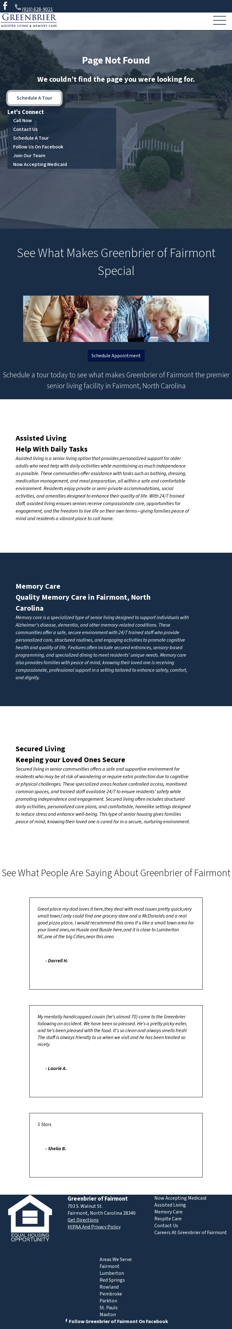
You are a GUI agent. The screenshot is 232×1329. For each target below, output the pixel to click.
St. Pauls (109, 1307)
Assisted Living (41, 438)
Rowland (109, 1287)
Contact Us (25, 129)
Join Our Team (29, 155)
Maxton (108, 1314)
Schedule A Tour (34, 98)
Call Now (22, 120)
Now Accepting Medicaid (40, 164)
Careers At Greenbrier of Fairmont (190, 1232)
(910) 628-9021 (33, 8)
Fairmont (110, 1266)
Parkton (108, 1300)
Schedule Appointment (116, 355)
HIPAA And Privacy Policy (94, 1226)
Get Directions (83, 1220)
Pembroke (111, 1293)
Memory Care (38, 586)
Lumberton (112, 1273)
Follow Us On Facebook (38, 146)
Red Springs (112, 1280)
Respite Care (168, 1218)
